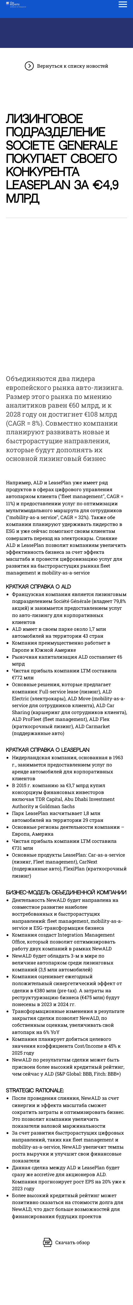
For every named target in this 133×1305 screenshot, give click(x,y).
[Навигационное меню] (123, 4)
